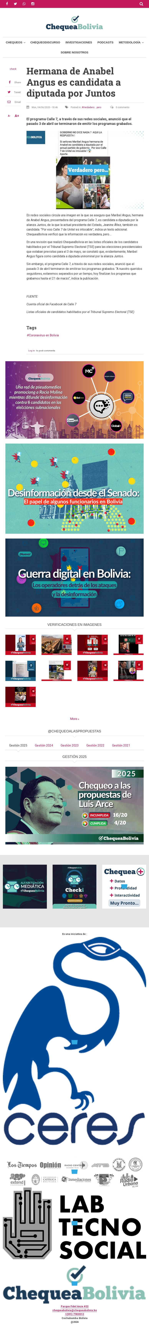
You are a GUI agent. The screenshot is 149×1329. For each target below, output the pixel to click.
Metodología (130, 42)
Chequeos (14, 42)
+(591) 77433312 (74, 1314)
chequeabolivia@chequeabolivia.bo (74, 1310)
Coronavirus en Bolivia (44, 335)
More (73, 719)
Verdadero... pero (92, 107)
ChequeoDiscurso (45, 42)
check (13, 69)
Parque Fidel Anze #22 (74, 1306)
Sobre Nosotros (74, 52)
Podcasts (105, 42)
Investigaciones (78, 42)
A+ (17, 116)
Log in (31, 350)
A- (9, 115)
